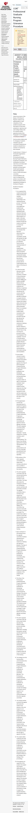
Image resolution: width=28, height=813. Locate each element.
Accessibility (15, 811)
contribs (19, 36)
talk (24, 34)
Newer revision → (21, 43)
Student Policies (20, 49)
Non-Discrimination (17, 808)
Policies (14, 806)
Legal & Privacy (20, 806)
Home (15, 49)
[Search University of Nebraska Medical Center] (24, 8)
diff (18, 38)
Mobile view (21, 811)
